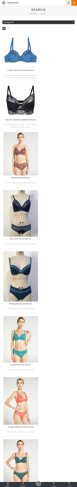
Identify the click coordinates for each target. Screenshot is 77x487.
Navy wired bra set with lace (57, 128)
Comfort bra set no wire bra (57, 187)
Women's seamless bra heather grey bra (57, 422)
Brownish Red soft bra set (20, 125)
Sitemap (56, 476)
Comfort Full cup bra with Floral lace (20, 69)
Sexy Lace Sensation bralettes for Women (57, 69)
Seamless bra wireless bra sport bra (20, 422)
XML (61, 476)
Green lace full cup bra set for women (20, 306)
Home (33, 13)
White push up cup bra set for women (57, 363)
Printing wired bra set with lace (20, 191)
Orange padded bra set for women (57, 247)
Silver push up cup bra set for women (57, 305)
